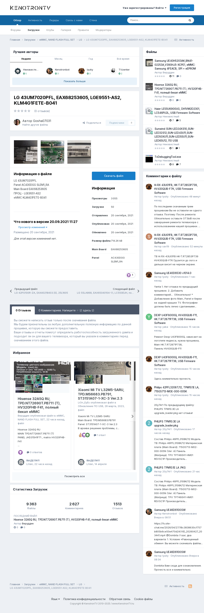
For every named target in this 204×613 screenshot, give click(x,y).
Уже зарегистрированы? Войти (144, 7)
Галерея (66, 29)
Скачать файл (113, 175)
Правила (83, 29)
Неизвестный (31, 69)
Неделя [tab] (26, 58)
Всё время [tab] (123, 58)
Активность (35, 20)
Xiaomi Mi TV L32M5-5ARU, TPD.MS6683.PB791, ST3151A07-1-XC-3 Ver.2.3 (101, 394)
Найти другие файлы (35, 124)
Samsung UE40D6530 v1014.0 (172, 273)
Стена (93, 20)
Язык (55, 599)
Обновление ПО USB (90, 406)
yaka (165, 326)
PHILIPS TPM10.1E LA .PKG (170, 467)
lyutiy (90, 69)
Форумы (16, 29)
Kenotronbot (62, 69)
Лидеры (54, 20)
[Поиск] (147, 20)
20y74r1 (167, 429)
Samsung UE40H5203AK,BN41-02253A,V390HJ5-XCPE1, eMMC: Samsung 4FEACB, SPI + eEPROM (175, 64)
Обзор (17, 22)
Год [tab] (91, 58)
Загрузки (34, 29)
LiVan (29, 464)
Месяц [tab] (58, 58)
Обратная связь (119, 599)
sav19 (165, 246)
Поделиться (92, 122)
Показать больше (75, 81)
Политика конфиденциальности (84, 599)
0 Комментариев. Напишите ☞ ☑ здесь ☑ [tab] (66, 310)
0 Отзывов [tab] (23, 310)
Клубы (50, 29)
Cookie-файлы (143, 599)
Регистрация (182, 7)
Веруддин (23, 415)
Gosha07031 (42, 121)
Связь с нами (74, 20)
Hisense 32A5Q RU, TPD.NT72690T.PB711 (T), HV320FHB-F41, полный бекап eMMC (39, 405)
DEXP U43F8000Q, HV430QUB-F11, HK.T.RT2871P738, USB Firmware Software (176, 319)
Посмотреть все (75, 476)
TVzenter (124, 69)
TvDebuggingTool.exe (168, 156)
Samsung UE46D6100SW (170, 509)
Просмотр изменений (32, 227)
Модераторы (103, 29)
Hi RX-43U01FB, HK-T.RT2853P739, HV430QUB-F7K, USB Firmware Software (176, 188)
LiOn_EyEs (84, 402)
